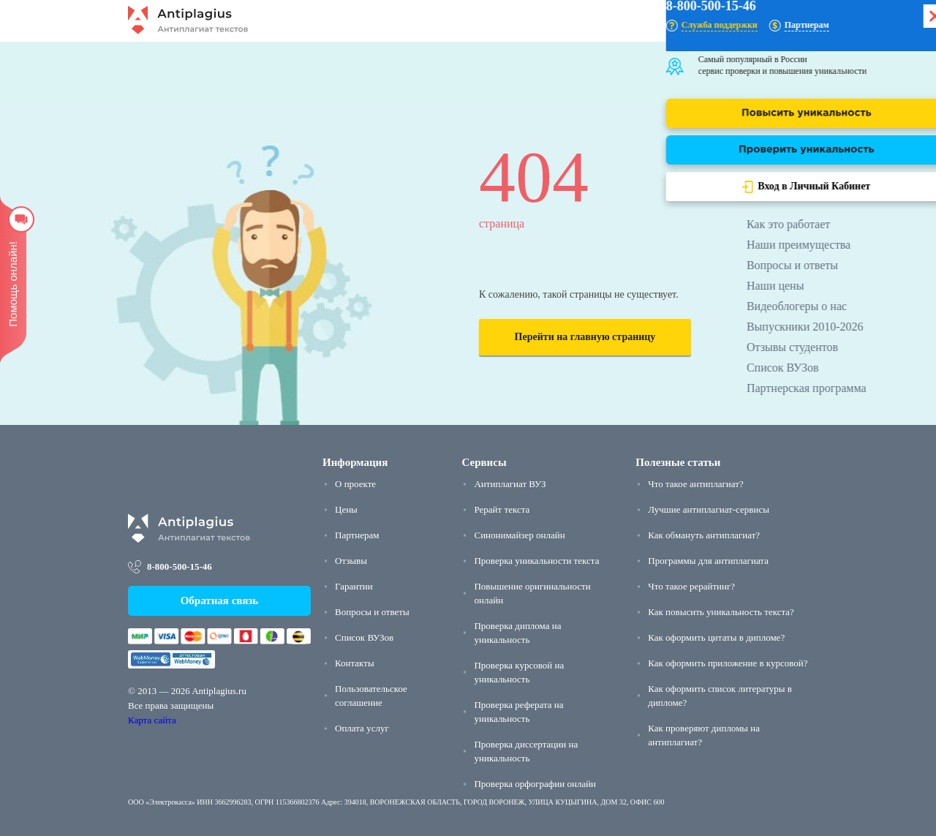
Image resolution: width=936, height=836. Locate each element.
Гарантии (354, 586)
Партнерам (357, 535)
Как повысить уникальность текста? (721, 611)
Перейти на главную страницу (585, 336)
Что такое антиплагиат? (695, 483)
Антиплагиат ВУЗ (510, 483)
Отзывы (351, 560)
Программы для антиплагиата (708, 560)
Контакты (354, 663)
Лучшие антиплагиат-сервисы (708, 509)
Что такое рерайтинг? (691, 586)
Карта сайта (152, 720)
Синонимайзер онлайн (519, 535)
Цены (346, 509)
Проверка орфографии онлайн (535, 783)
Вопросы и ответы (372, 611)
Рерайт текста (501, 509)
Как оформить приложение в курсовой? (727, 663)
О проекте (355, 483)
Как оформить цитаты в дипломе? (716, 637)
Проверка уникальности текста (536, 560)
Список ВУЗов (364, 637)
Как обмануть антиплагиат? (704, 535)
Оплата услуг (362, 728)
